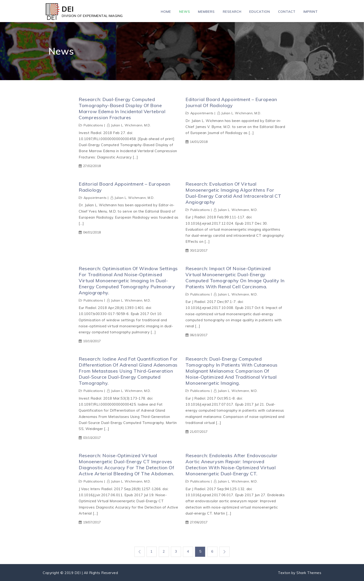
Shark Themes (308, 572)
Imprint (310, 12)
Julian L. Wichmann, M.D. (131, 125)
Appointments (202, 113)
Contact (287, 12)
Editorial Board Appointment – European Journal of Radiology (231, 102)
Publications (93, 125)
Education (259, 12)
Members (206, 12)
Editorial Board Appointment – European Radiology (124, 187)
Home (166, 12)
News (184, 12)
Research (232, 12)
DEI (68, 8)
